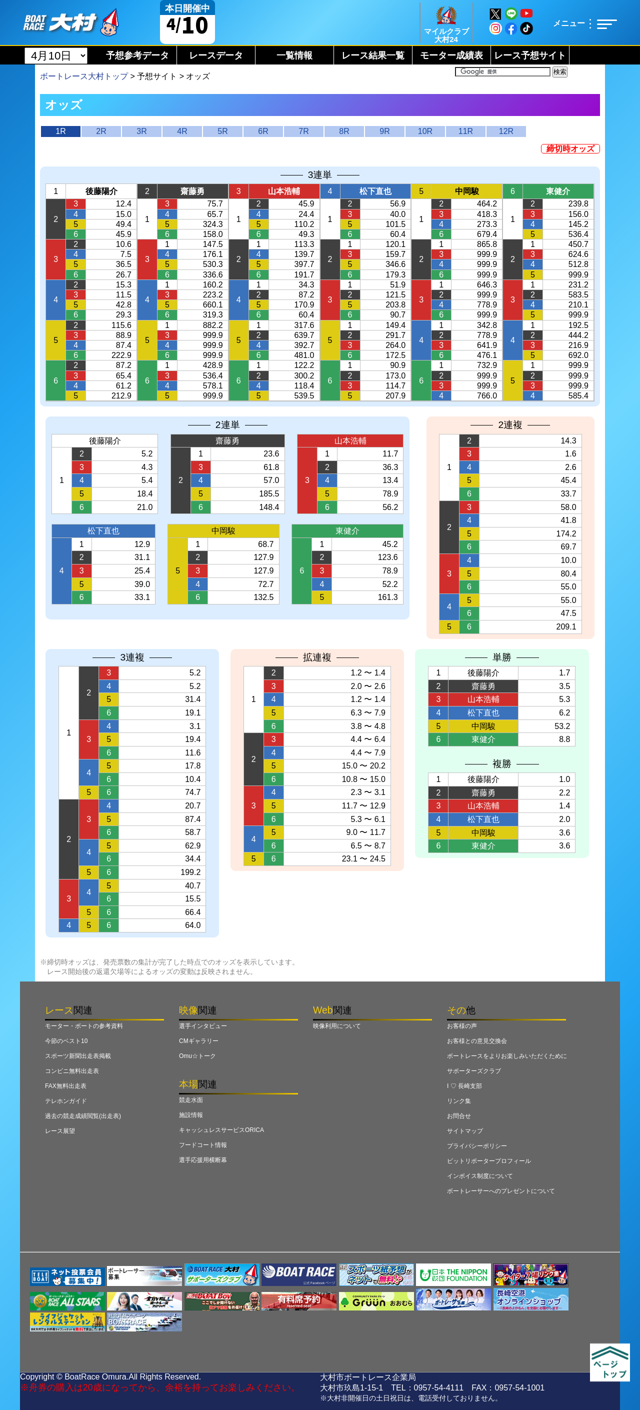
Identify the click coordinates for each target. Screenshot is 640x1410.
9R (385, 131)
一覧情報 (294, 55)
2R (101, 131)
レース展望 (60, 1131)
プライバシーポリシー (477, 1146)
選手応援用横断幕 (203, 1160)
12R (506, 131)
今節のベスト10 (66, 1041)
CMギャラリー (198, 1041)
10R (425, 131)
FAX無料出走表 (65, 1086)
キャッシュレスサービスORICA (221, 1130)
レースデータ (216, 55)
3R (141, 131)
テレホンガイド (66, 1101)
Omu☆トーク (197, 1056)
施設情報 (191, 1115)
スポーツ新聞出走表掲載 (78, 1056)
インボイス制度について (480, 1176)
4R (182, 131)
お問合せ (459, 1116)
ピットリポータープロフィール (489, 1161)
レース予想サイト (530, 55)
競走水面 (191, 1100)
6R (263, 131)
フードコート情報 (203, 1145)
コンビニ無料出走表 (72, 1071)
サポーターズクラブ (474, 1071)
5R (223, 131)
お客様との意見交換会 (477, 1041)
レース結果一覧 (373, 55)
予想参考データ (137, 55)
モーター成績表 (451, 55)
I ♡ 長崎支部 (464, 1086)
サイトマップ (465, 1131)
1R (61, 131)
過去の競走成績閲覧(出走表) (83, 1116)
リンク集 (459, 1101)
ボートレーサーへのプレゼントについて (501, 1191)
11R (465, 131)
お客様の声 (462, 1026)
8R (344, 131)
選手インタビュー (203, 1026)
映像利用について (337, 1026)
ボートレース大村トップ (84, 76)
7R (303, 131)
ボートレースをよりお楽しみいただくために (507, 1056)
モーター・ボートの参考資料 (84, 1026)
